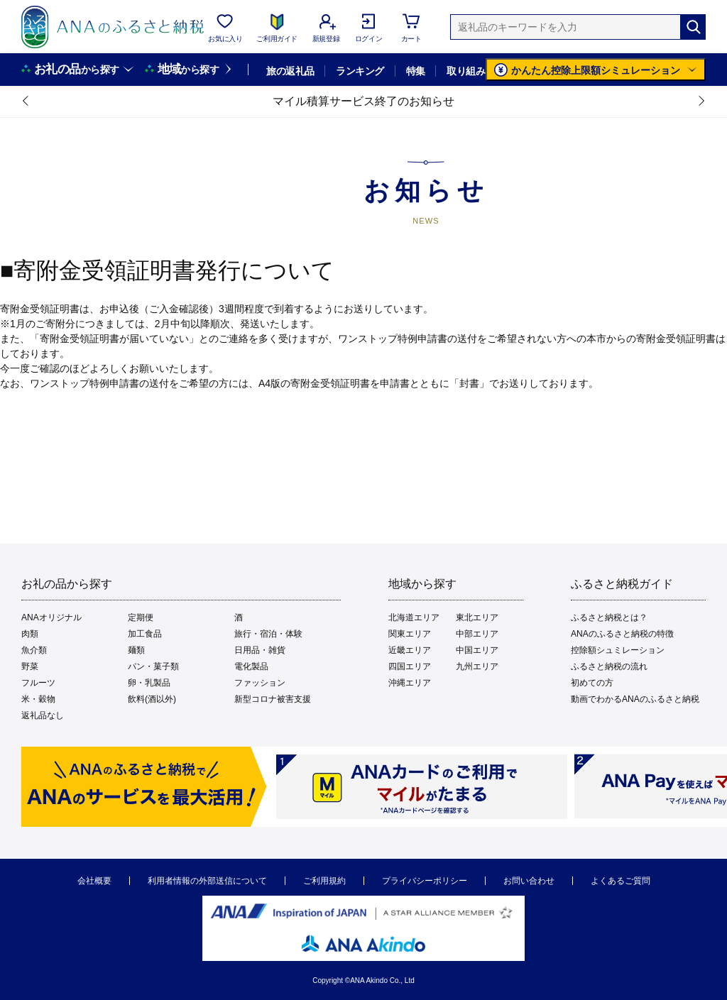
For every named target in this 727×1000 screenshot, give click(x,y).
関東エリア (409, 634)
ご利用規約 (324, 881)
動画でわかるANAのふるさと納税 (635, 699)
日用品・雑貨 (259, 650)
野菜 (29, 666)
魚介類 (34, 650)
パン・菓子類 (153, 666)
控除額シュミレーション (618, 650)
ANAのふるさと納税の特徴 (622, 634)
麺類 (136, 650)
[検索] (693, 27)
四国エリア (409, 666)
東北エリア (477, 617)
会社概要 (94, 881)
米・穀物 (38, 699)
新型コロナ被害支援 (272, 699)
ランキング (359, 71)
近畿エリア (409, 650)
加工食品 (145, 634)
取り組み (466, 71)
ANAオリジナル (51, 617)
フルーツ (38, 683)
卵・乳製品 (149, 683)
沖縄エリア (409, 683)
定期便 (140, 617)
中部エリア (477, 634)
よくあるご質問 (620, 881)
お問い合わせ (528, 881)
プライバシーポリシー (424, 881)
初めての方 (592, 683)
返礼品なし (42, 715)
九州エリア (477, 666)
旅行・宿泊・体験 (268, 634)
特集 (415, 71)
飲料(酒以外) (152, 699)
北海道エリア (413, 617)
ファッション (259, 683)
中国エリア (477, 650)
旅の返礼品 (290, 71)
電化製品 (251, 666)
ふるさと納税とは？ (609, 617)
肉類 (29, 634)
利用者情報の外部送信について (207, 881)
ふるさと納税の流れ (609, 666)
